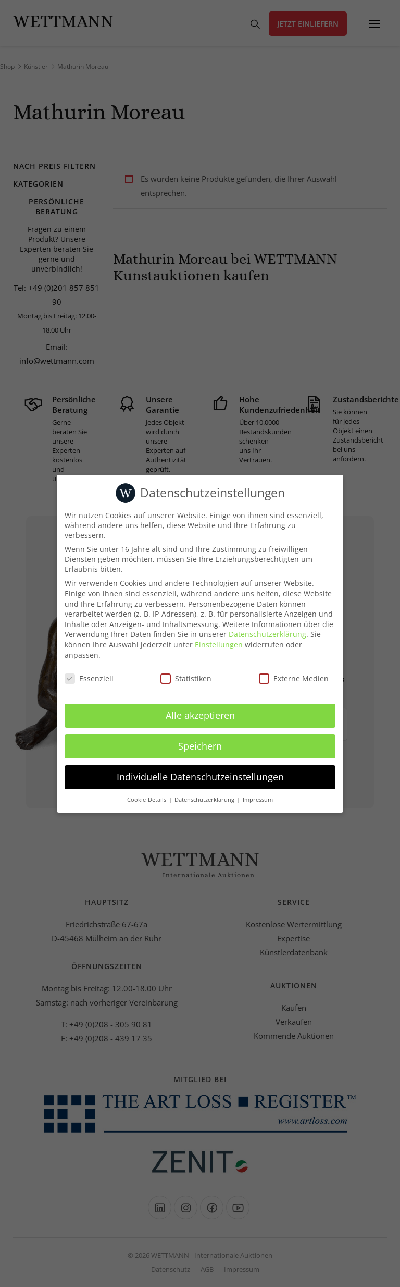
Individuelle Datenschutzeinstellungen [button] (200, 776)
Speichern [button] (200, 746)
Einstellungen (219, 644)
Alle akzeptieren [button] (200, 715)
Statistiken (185, 678)
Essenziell (89, 678)
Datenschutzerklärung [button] (205, 799)
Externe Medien (294, 678)
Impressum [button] (258, 799)
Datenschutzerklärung (267, 634)
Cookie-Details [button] (147, 799)
